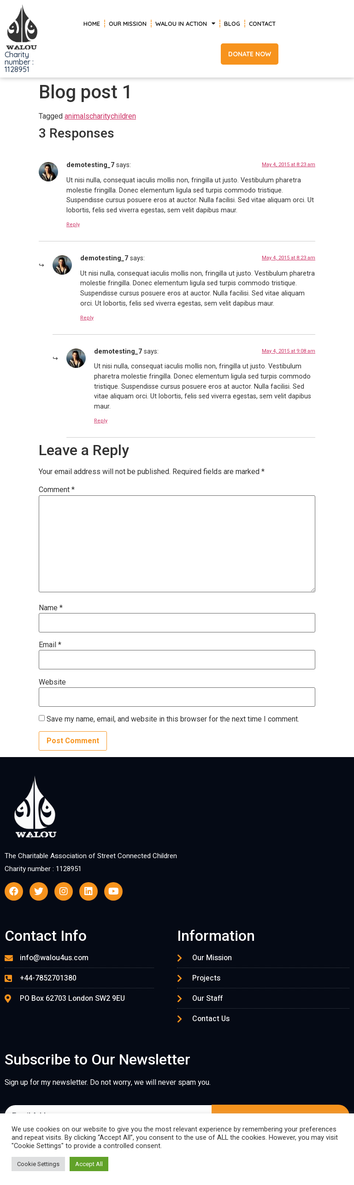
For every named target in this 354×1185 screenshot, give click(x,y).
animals (77, 116)
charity (100, 116)
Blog (232, 23)
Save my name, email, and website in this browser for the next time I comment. (173, 719)
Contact (262, 23)
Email (50, 645)
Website (52, 682)
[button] (249, 54)
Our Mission (128, 23)
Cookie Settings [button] (38, 1164)
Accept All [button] (89, 1164)
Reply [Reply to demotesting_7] (73, 225)
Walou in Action (185, 23)
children (123, 116)
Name (51, 608)
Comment (57, 489)
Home (91, 23)
